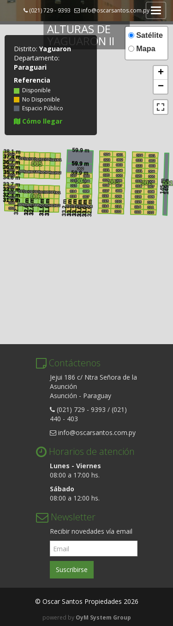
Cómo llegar (38, 121)
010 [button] (150, 202)
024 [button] (139, 155)
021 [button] (139, 171)
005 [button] (151, 176)
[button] (160, 73)
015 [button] (138, 202)
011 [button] (150, 207)
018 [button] (138, 186)
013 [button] (137, 212)
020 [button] (138, 176)
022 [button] (139, 166)
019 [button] (138, 181)
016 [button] (138, 197)
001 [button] (152, 156)
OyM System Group (103, 617)
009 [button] (151, 197)
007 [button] (151, 187)
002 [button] (152, 161)
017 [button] (138, 192)
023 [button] (139, 160)
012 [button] (150, 212)
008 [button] (151, 192)
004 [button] (151, 171)
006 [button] (151, 181)
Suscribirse (72, 569)
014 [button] (137, 207)
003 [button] (152, 166)
